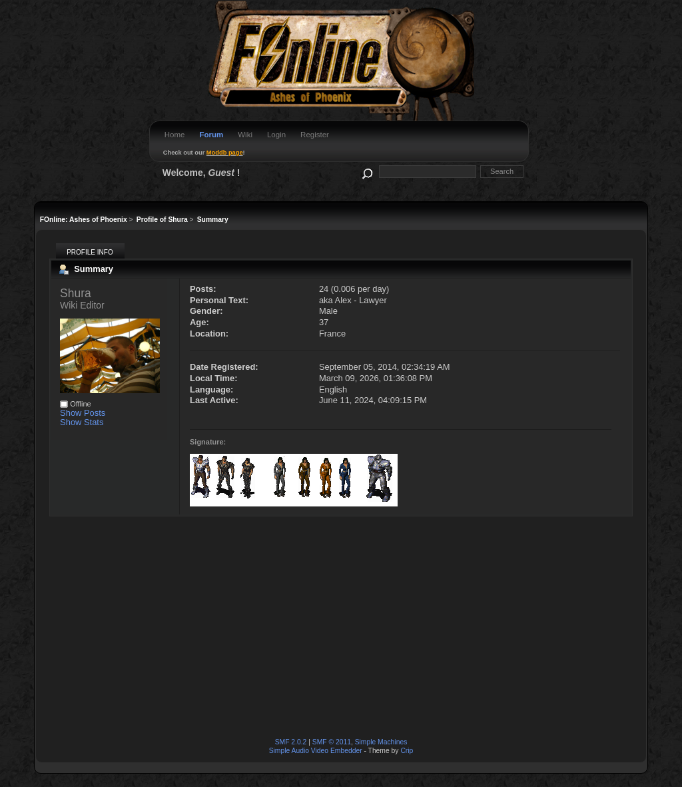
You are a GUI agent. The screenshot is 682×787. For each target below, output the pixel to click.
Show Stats (81, 422)
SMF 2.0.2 (291, 742)
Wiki (245, 135)
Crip (406, 750)
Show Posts (82, 413)
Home (175, 135)
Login (276, 135)
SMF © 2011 (331, 742)
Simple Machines (381, 742)
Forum (211, 135)
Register (314, 135)
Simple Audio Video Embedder (315, 750)
